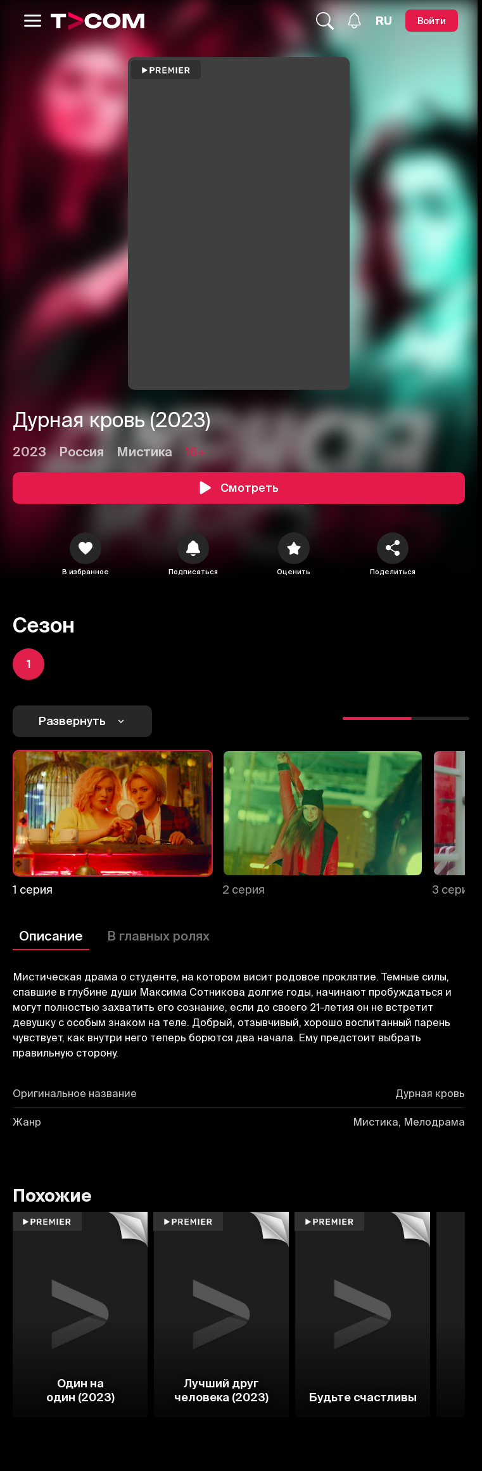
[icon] (85, 548)
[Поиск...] (325, 21)
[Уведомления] (354, 21)
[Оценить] (294, 548)
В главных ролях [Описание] (158, 935)
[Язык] (384, 21)
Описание (51, 935)
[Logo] (97, 21)
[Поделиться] (393, 548)
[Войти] (431, 21)
